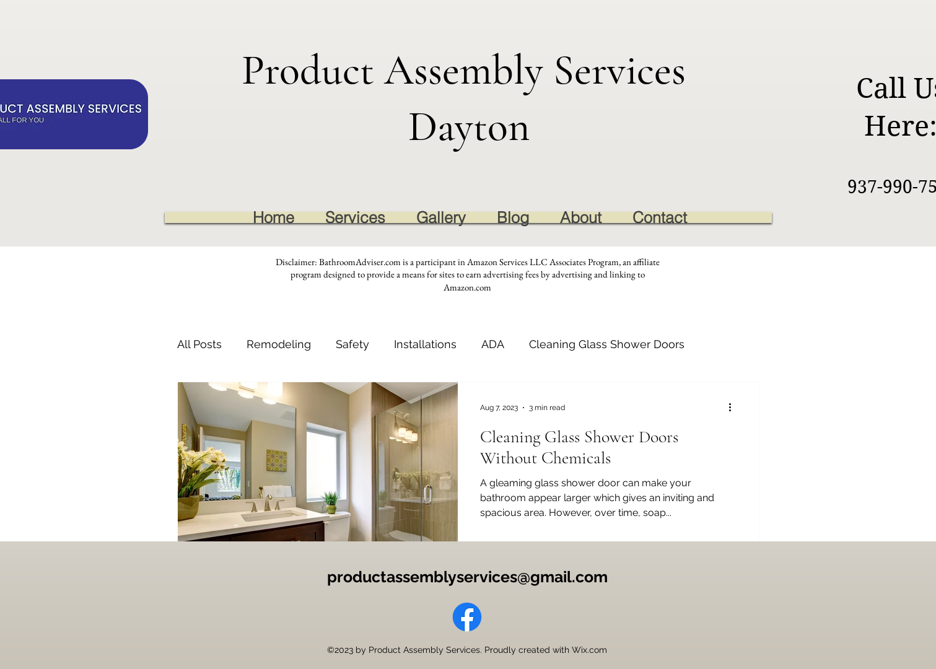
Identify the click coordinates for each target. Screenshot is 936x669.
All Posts (199, 344)
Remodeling (279, 344)
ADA (492, 344)
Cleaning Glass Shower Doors (607, 344)
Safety (352, 344)
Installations (425, 344)
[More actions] (734, 407)
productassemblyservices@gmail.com (467, 576)
